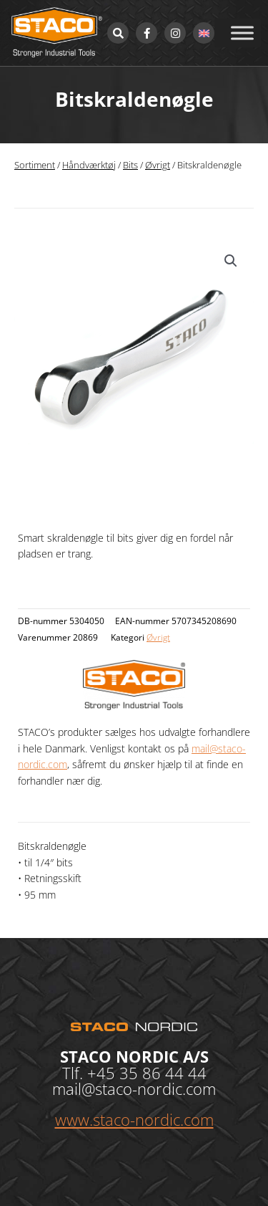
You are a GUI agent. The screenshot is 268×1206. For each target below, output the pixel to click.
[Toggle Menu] (242, 32)
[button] (231, 261)
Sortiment (34, 165)
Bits (130, 165)
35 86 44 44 (163, 1072)
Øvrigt (157, 165)
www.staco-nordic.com (134, 1119)
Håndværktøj (89, 165)
